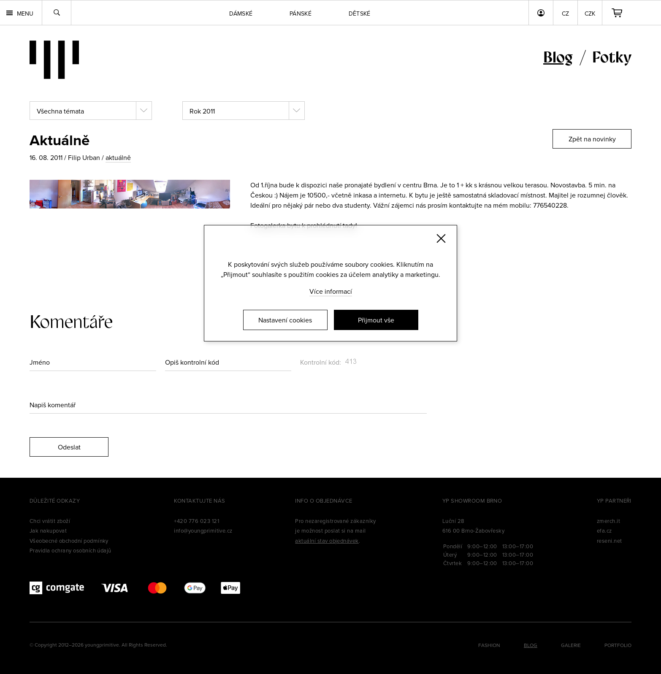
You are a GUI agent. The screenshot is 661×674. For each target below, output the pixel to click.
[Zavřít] (441, 238)
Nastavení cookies (285, 320)
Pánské (301, 13)
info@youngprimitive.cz (203, 530)
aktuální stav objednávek (327, 540)
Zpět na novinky (592, 138)
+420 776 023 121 (196, 521)
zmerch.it (608, 521)
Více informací (330, 291)
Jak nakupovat (48, 530)
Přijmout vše (376, 320)
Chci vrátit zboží (50, 521)
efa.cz (604, 530)
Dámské (240, 13)
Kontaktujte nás (199, 500)
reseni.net (609, 540)
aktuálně (118, 157)
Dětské (360, 13)
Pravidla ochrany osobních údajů (70, 550)
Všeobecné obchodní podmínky (69, 540)
